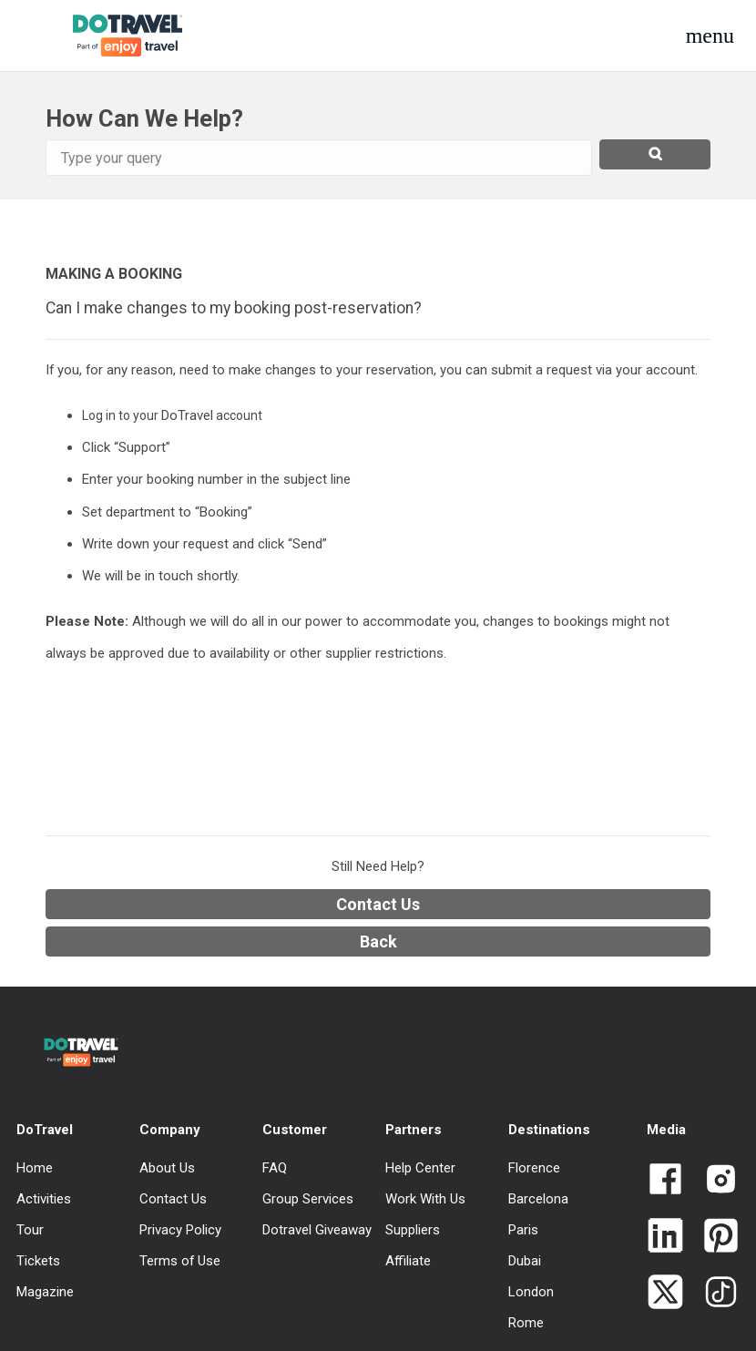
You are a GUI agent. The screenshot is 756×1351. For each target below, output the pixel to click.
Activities (43, 1199)
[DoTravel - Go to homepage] (113, 35)
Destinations (549, 1129)
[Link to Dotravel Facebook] (665, 1180)
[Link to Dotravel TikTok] (714, 1293)
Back (378, 941)
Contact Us (378, 904)
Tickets (38, 1261)
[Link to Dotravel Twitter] (665, 1293)
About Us (167, 1168)
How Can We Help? (144, 118)
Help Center (420, 1168)
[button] (710, 35)
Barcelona (538, 1199)
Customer (294, 1129)
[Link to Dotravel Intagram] (714, 1180)
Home (34, 1168)
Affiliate (408, 1261)
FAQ (274, 1168)
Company (169, 1129)
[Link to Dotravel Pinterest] (714, 1237)
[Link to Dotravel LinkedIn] (665, 1237)
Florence (534, 1168)
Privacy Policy (180, 1230)
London (531, 1292)
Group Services (307, 1199)
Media (666, 1129)
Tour (30, 1230)
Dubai (524, 1261)
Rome (526, 1323)
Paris (523, 1230)
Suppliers (412, 1230)
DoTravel (44, 1129)
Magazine (45, 1292)
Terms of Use (179, 1261)
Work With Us (425, 1199)
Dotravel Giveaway (317, 1230)
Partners (413, 1129)
